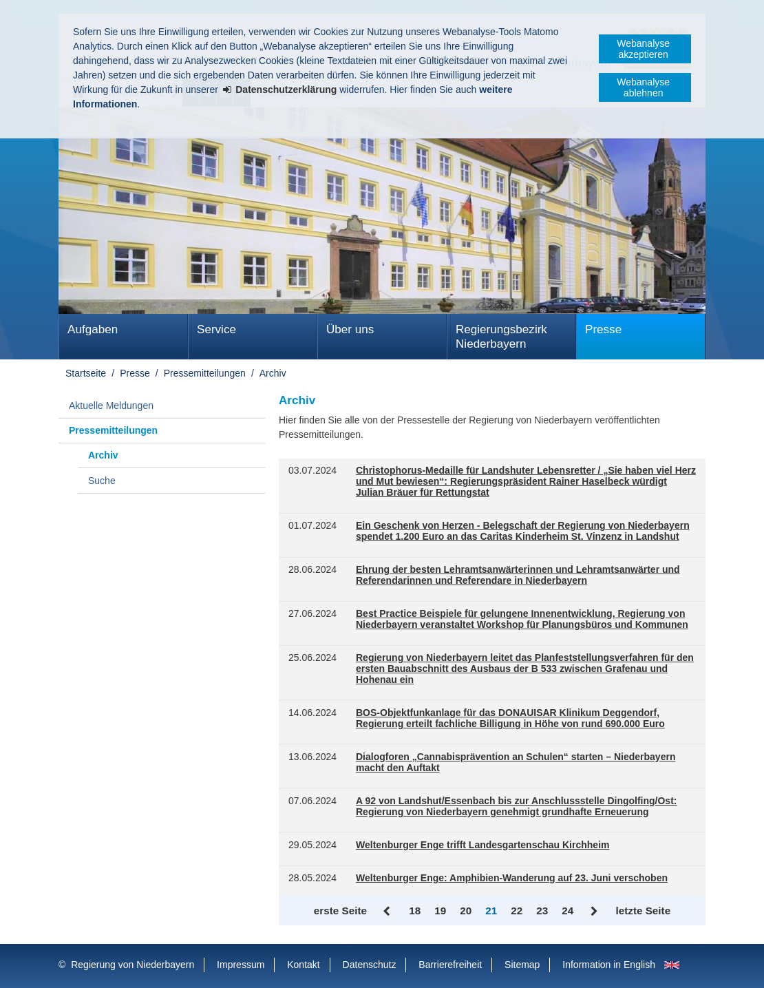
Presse (603, 329)
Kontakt (303, 964)
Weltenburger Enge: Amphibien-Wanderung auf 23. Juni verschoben (512, 878)
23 (542, 910)
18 (415, 910)
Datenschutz (369, 964)
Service (216, 329)
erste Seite (340, 910)
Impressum (240, 964)
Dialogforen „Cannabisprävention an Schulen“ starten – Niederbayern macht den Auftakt (515, 762)
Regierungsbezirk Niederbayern (501, 336)
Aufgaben (92, 329)
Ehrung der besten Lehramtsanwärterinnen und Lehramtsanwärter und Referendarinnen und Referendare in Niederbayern (518, 575)
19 (440, 910)
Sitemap (522, 964)
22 (516, 910)
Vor (594, 912)
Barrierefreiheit (450, 964)
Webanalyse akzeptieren (643, 49)
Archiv (272, 373)
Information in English (608, 964)
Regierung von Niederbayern (132, 964)
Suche (102, 480)
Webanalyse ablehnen (643, 87)
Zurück (388, 912)
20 (465, 910)
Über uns (350, 329)
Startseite (85, 373)
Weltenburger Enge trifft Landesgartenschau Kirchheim (482, 845)
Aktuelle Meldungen (111, 405)
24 (567, 910)
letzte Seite (642, 910)
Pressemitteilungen (205, 373)
